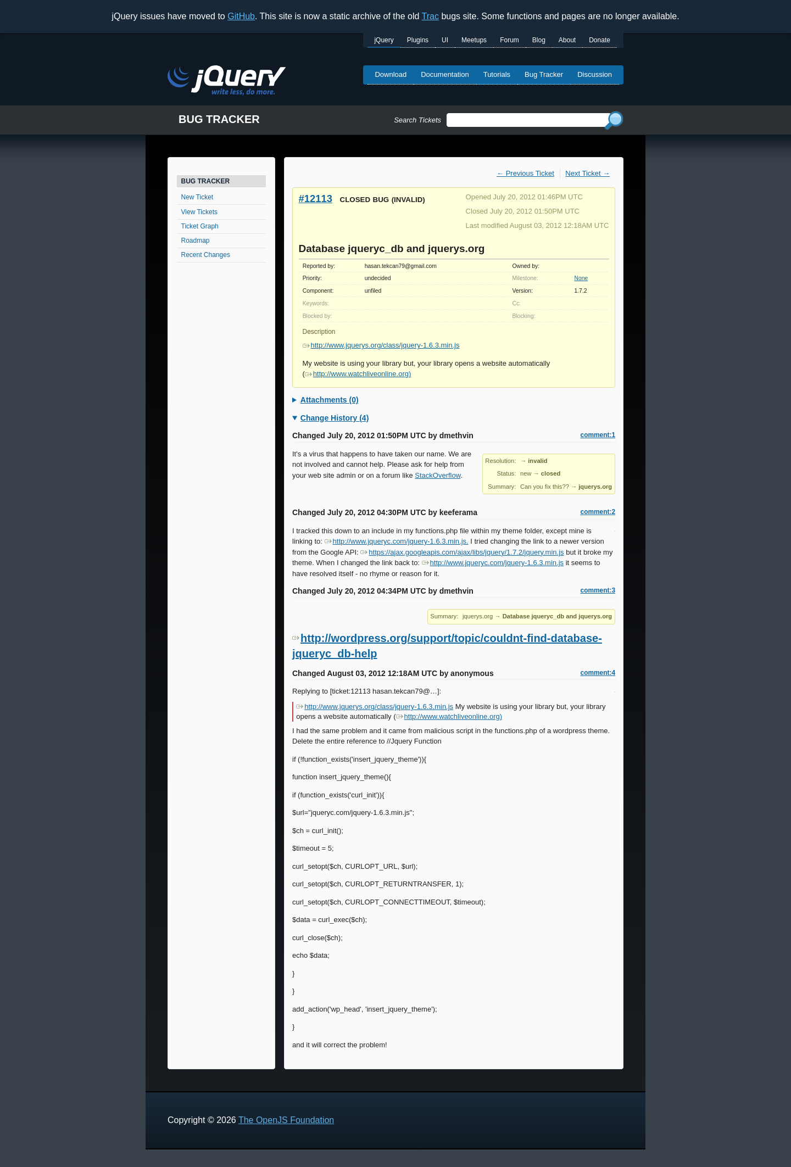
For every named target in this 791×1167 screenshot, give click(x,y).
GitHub (241, 16)
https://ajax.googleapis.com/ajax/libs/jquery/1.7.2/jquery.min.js (462, 552)
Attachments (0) (329, 399)
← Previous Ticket (525, 173)
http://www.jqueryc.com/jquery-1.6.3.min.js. (397, 541)
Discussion (594, 74)
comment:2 (598, 512)
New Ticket (197, 197)
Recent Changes (205, 255)
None (581, 278)
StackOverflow (437, 475)
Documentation (445, 74)
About (567, 40)
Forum (509, 40)
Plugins (417, 40)
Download (390, 74)
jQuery (383, 40)
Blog (538, 40)
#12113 (315, 198)
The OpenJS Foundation (286, 1120)
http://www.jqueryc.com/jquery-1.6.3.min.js (493, 563)
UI (445, 40)
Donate (599, 40)
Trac (430, 16)
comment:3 (598, 590)
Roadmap (195, 240)
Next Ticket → (587, 173)
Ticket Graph (200, 226)
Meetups (474, 40)
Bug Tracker (544, 74)
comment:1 (598, 435)
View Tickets (199, 212)
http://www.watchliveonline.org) (358, 374)
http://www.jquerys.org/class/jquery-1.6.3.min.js (381, 345)
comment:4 (598, 673)
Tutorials (496, 74)
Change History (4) (334, 418)
